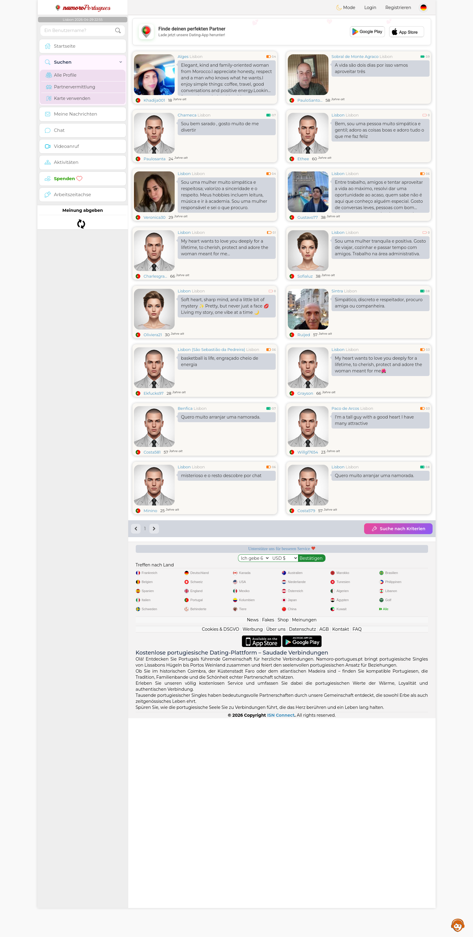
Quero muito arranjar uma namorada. (220, 510)
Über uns (275, 848)
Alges (183, 56)
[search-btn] (118, 30)
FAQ (357, 848)
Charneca (187, 115)
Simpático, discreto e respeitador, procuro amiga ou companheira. (379, 349)
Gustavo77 (307, 217)
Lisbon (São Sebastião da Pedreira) (211, 396)
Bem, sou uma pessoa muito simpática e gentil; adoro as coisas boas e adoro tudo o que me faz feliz (379, 130)
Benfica (185, 501)
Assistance (458, 924)
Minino (150, 603)
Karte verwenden (68, 98)
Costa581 (152, 545)
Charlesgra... (155, 322)
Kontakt (340, 848)
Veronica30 (155, 217)
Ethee (303, 158)
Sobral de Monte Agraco (355, 56)
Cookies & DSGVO (220, 848)
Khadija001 (154, 100)
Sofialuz (305, 322)
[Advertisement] (281, 31)
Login (370, 7)
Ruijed (303, 381)
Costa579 (306, 603)
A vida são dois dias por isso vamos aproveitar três (371, 68)
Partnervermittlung (70, 87)
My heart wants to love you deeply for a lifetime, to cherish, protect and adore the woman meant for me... (224, 294)
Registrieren (398, 7)
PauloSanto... (309, 100)
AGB (324, 848)
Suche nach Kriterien (398, 622)
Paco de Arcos (345, 501)
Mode (345, 8)
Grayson (305, 439)
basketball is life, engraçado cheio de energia (219, 408)
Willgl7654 (307, 545)
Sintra (337, 337)
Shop (283, 838)
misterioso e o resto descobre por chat (221, 568)
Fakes (268, 838)
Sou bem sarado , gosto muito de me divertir (220, 127)
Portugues (82, 7)
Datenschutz (302, 848)
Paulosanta (155, 158)
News (253, 838)
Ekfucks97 (153, 439)
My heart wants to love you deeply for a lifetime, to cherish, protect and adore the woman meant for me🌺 (378, 411)
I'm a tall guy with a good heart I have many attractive (374, 513)
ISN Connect (281, 934)
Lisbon (195, 56)
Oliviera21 (153, 381)
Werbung (253, 848)
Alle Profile (61, 75)
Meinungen (304, 838)
